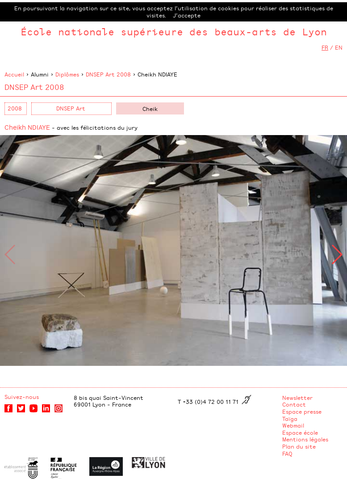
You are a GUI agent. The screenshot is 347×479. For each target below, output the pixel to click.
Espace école (300, 432)
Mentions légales (305, 439)
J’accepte (187, 15)
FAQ (287, 453)
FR (325, 47)
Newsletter (297, 398)
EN (339, 47)
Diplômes (67, 74)
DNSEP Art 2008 (108, 74)
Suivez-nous (21, 397)
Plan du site (299, 446)
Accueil (14, 74)
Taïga (289, 419)
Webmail (293, 425)
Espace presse (302, 411)
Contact (294, 404)
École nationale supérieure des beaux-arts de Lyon (174, 31)
